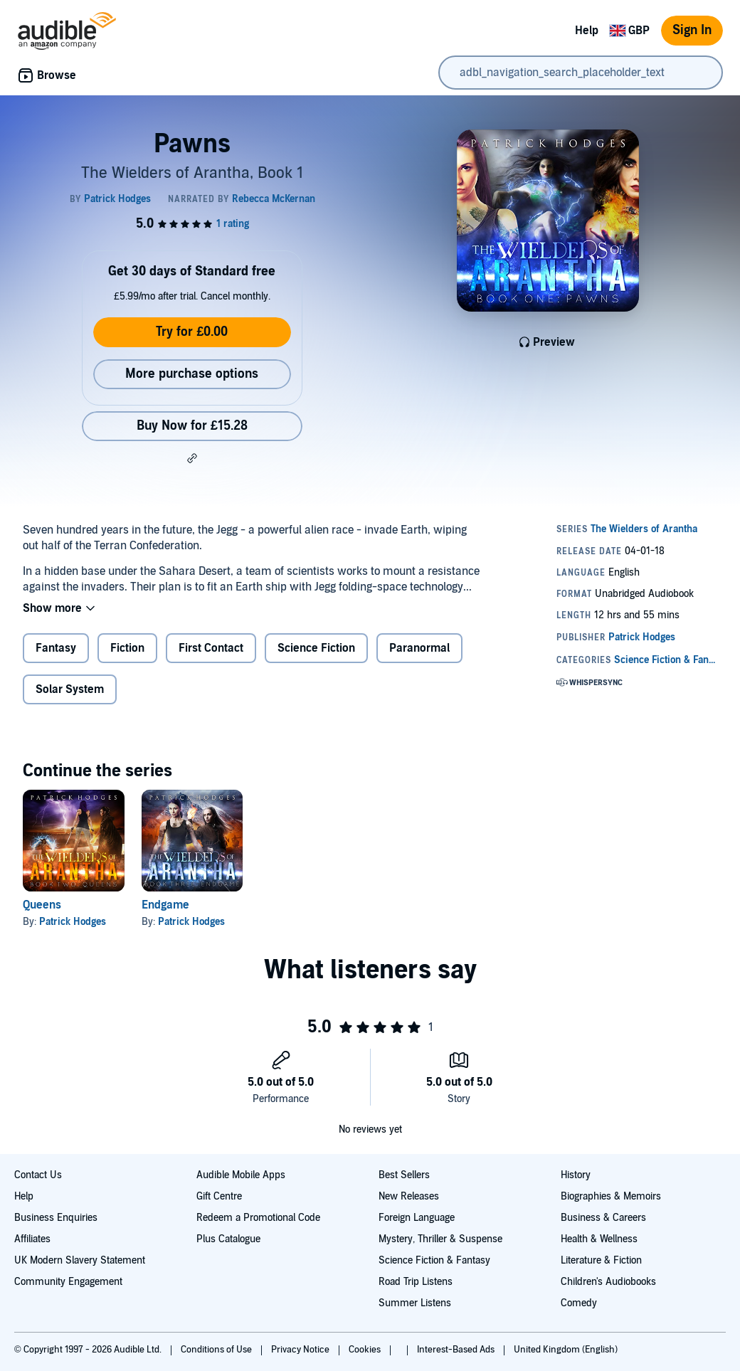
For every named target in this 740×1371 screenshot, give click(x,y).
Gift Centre (219, 1196)
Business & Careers (603, 1218)
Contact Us (38, 1175)
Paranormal (419, 648)
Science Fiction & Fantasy (434, 1260)
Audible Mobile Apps (240, 1175)
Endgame (165, 905)
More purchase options (191, 373)
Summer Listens (415, 1303)
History (576, 1175)
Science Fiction (316, 648)
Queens (42, 905)
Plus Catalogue (228, 1239)
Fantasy (56, 648)
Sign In (692, 30)
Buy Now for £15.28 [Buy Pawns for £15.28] (192, 425)
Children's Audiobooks (608, 1282)
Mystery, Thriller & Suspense (440, 1239)
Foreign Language (417, 1218)
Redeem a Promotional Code (258, 1218)
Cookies (366, 1349)
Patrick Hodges (72, 922)
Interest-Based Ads (457, 1349)
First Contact (211, 648)
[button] (192, 458)
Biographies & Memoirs (611, 1196)
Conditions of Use (217, 1349)
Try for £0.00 (192, 331)
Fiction (127, 648)
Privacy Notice (301, 1349)
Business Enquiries (55, 1218)
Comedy (579, 1303)
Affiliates (32, 1239)
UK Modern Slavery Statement (79, 1260)
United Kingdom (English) (566, 1349)
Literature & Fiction (601, 1260)
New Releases (409, 1196)
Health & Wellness (599, 1239)
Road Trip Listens (416, 1282)
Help (586, 30)
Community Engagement (68, 1282)
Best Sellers (404, 1175)
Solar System (70, 689)
